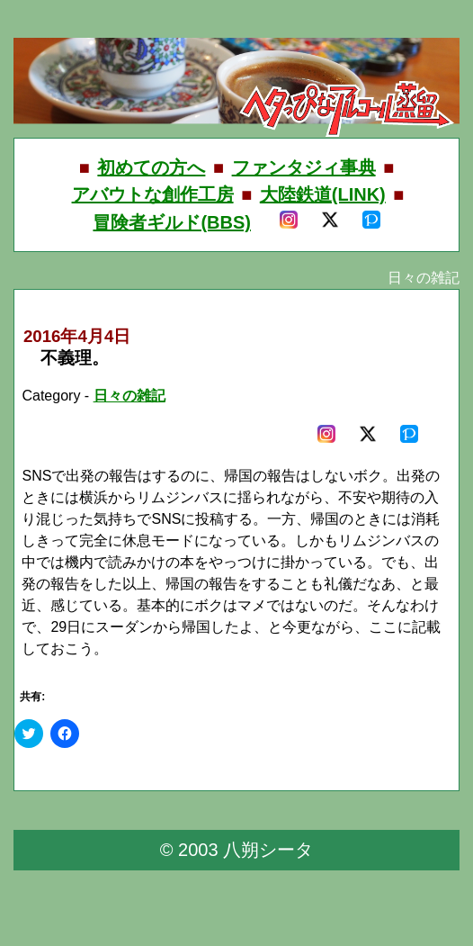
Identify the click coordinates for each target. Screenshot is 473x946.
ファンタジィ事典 (304, 167)
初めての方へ (151, 167)
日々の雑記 (129, 395)
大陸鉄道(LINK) (323, 194)
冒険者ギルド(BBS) (172, 222)
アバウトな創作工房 (153, 194)
